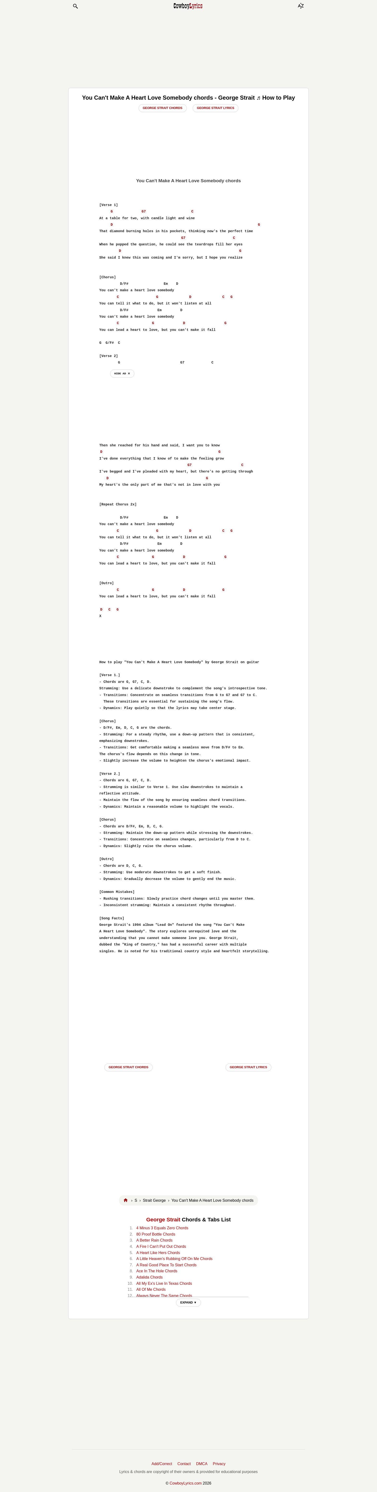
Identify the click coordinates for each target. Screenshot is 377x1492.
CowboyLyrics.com (186, 1483)
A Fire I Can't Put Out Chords (161, 1246)
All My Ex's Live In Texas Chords (164, 1283)
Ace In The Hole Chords (156, 1271)
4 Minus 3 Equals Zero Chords (162, 1228)
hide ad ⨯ (122, 373)
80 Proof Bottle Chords (155, 1234)
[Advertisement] (188, 48)
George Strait (163, 1220)
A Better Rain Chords (154, 1240)
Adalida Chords (149, 1277)
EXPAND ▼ (188, 1302)
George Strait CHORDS (128, 1067)
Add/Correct (161, 1464)
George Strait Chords (162, 108)
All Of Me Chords (151, 1289)
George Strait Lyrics (215, 108)
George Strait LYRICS (248, 1067)
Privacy (219, 1464)
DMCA (201, 1464)
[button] (75, 6)
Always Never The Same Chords (164, 1296)
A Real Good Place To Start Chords (166, 1265)
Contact (184, 1464)
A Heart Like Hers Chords (158, 1253)
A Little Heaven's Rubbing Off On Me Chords (174, 1259)
